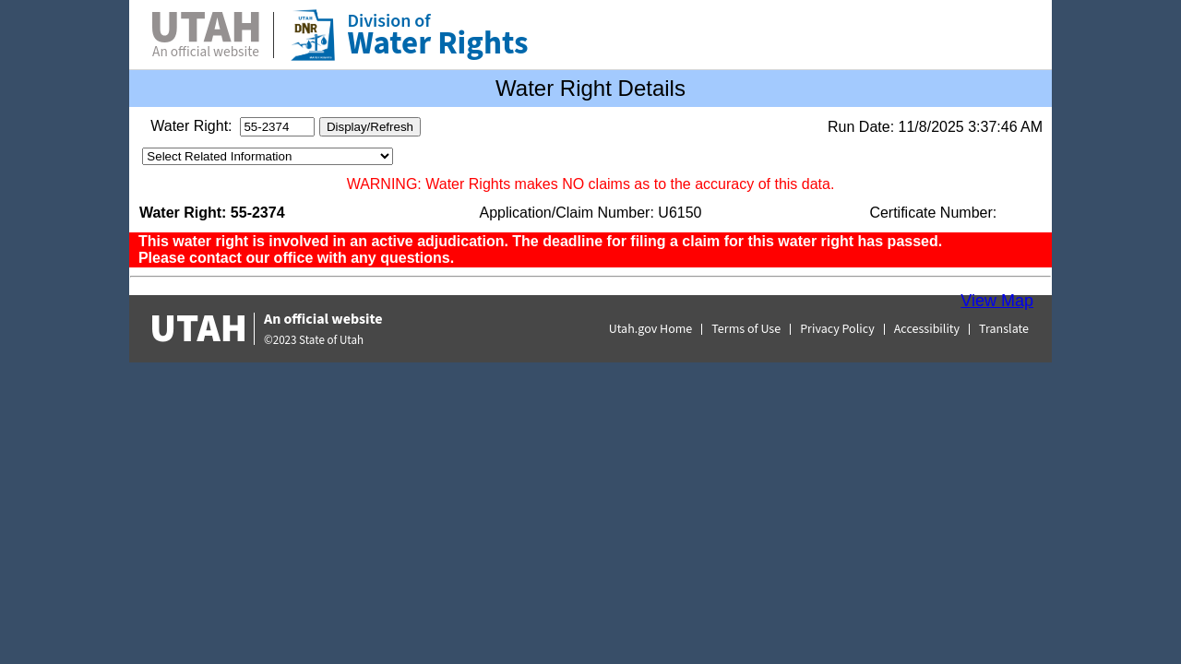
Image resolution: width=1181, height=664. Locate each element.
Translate (1004, 329)
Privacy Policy (837, 329)
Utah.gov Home (651, 329)
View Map (996, 300)
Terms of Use (746, 329)
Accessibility (927, 329)
